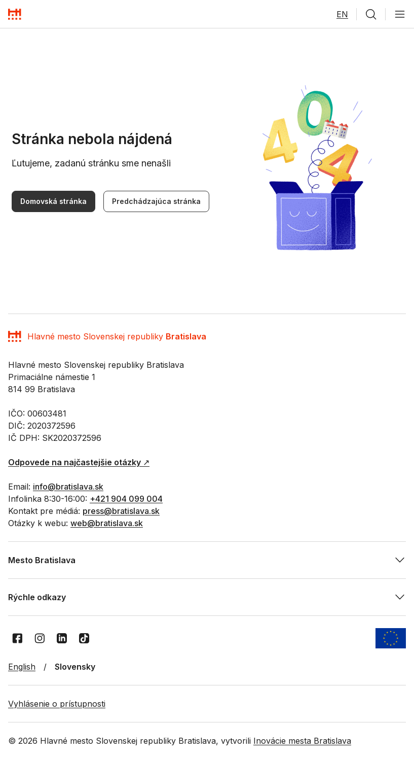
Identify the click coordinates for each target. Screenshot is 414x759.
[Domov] (14, 14)
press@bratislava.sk (121, 511)
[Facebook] (17, 638)
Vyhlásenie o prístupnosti (56, 704)
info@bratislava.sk (68, 486)
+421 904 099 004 (126, 499)
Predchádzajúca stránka (156, 201)
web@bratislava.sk (106, 523)
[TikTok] (84, 638)
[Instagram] (39, 638)
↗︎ (78, 462)
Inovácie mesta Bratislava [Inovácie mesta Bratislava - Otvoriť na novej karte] (302, 741)
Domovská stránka (53, 201)
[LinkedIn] (62, 638)
